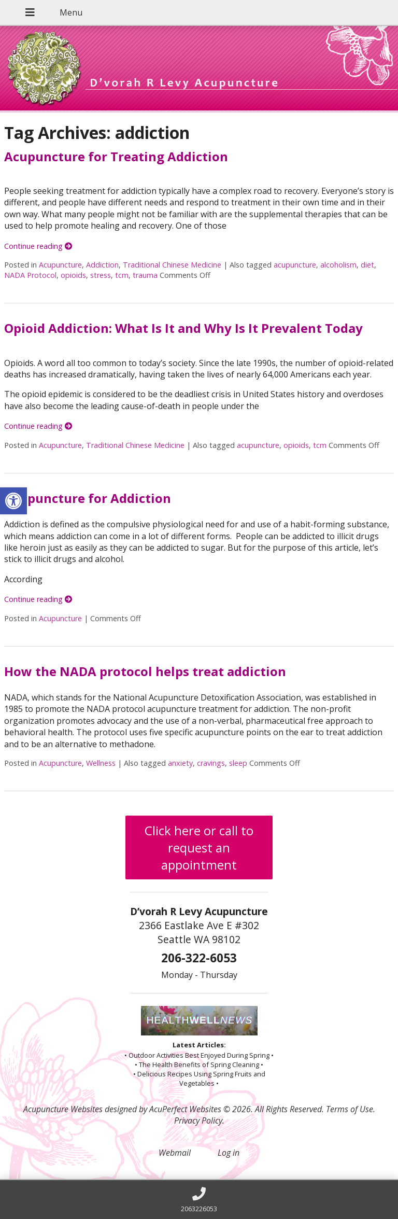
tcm (122, 275)
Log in (228, 1152)
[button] (13, 500)
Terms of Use (349, 1109)
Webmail (175, 1152)
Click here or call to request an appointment (199, 847)
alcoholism (338, 265)
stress (100, 275)
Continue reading (38, 246)
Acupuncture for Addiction (87, 498)
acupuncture (295, 265)
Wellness (101, 763)
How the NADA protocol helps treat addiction (145, 671)
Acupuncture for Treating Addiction (116, 156)
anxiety (180, 763)
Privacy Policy (198, 1120)
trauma (145, 275)
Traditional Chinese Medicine (172, 265)
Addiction (102, 265)
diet (367, 265)
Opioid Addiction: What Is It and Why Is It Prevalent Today (183, 328)
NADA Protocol (30, 275)
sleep (238, 763)
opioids (73, 275)
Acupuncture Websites (63, 1109)
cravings (211, 763)
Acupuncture (60, 265)
